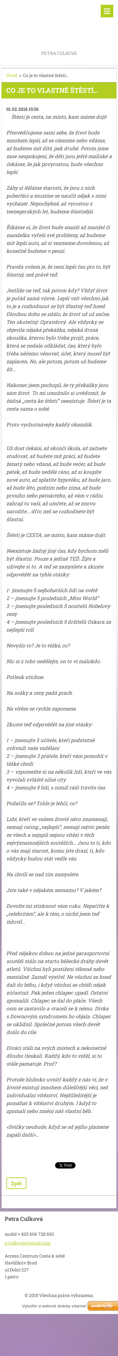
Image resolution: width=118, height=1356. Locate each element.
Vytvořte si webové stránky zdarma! (54, 1306)
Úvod (11, 75)
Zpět (16, 1183)
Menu (107, 11)
